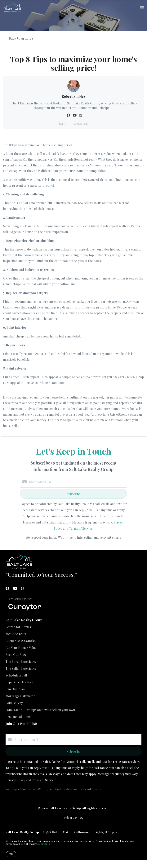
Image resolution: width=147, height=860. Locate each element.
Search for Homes (18, 627)
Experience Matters (19, 682)
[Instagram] (22, 588)
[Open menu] (142, 7)
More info (44, 843)
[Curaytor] (25, 611)
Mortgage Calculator (20, 696)
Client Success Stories (21, 641)
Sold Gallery (14, 703)
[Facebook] (7, 588)
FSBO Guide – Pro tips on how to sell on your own (40, 710)
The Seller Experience (21, 668)
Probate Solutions (18, 717)
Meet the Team (16, 634)
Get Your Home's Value (21, 648)
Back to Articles (21, 38)
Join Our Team (15, 689)
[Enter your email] (77, 482)
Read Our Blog (16, 654)
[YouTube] (15, 588)
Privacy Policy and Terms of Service (30, 780)
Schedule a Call (16, 675)
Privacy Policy (73, 818)
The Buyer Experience (21, 661)
